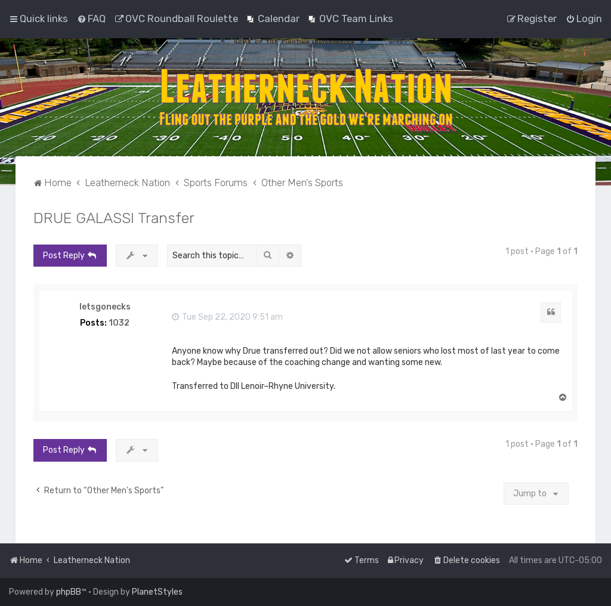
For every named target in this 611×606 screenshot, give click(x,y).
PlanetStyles (157, 592)
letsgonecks (105, 307)
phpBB (68, 592)
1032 (119, 323)
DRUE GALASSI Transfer (114, 218)
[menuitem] (91, 18)
